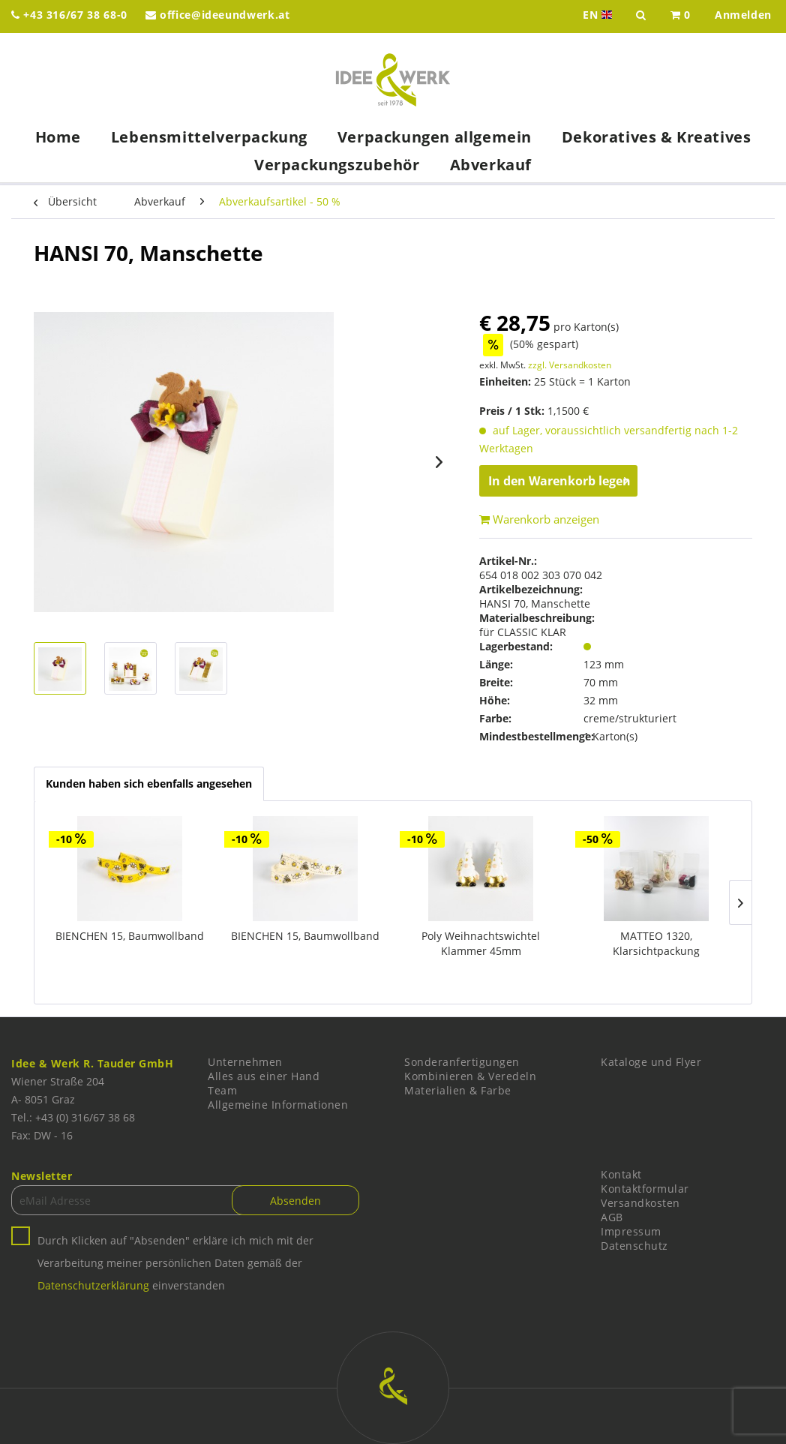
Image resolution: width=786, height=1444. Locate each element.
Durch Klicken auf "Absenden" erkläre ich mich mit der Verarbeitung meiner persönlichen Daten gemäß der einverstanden (176, 1262)
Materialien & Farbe (458, 1090)
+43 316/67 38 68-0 (69, 15)
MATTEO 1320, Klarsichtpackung (656, 943)
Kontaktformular (645, 1188)
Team (222, 1090)
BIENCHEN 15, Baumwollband (130, 936)
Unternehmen (245, 1062)
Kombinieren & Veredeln (470, 1076)
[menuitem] (681, 17)
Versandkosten (640, 1203)
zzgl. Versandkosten (569, 365)
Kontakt (621, 1174)
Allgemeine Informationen (278, 1104)
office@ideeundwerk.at (218, 15)
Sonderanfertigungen (462, 1062)
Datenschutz (634, 1245)
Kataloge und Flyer (651, 1062)
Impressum (631, 1231)
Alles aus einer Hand (264, 1076)
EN (599, 15)
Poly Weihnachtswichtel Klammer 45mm (481, 943)
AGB (612, 1217)
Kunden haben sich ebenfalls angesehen (149, 783)
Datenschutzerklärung (93, 1285)
